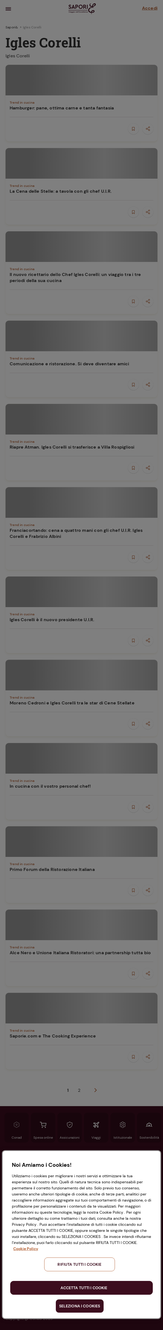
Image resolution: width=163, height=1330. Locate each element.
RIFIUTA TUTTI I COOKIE (79, 1264)
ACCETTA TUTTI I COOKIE (84, 1287)
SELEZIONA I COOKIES (79, 1306)
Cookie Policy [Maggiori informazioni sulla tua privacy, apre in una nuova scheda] (25, 1248)
